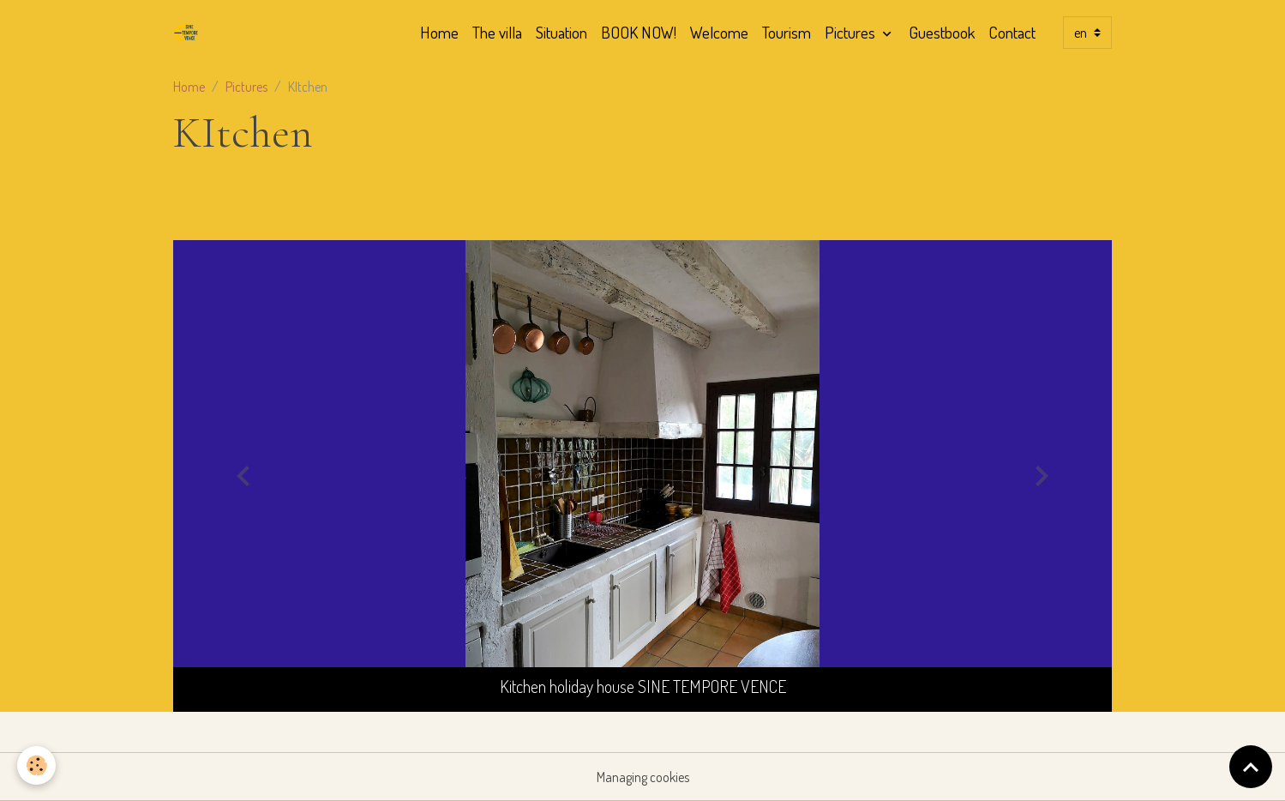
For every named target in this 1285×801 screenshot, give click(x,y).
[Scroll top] (1250, 766)
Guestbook (942, 32)
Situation (561, 32)
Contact (1012, 32)
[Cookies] (36, 765)
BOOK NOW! (638, 32)
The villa (497, 32)
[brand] (189, 32)
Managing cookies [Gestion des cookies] (643, 777)
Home (439, 32)
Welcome (719, 32)
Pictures (852, 32)
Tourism (786, 32)
